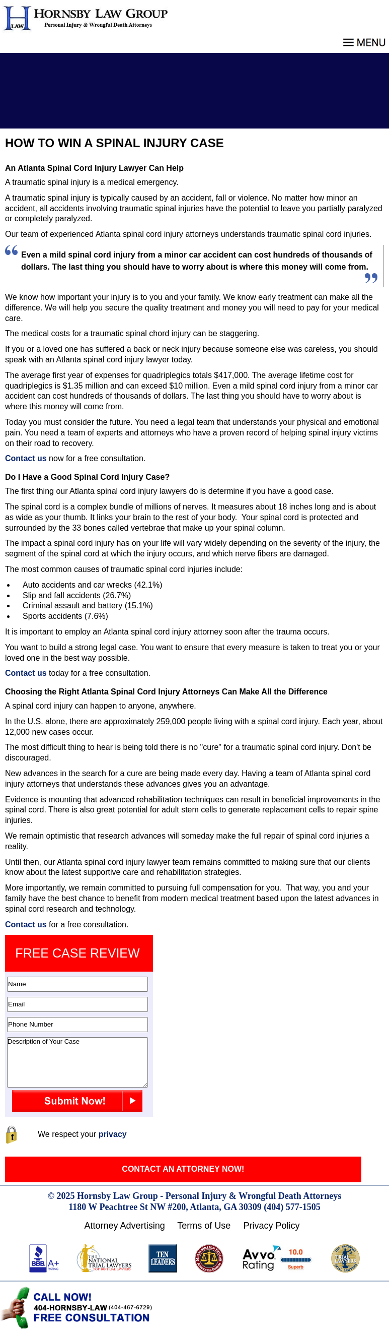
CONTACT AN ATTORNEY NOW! (183, 1169)
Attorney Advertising (125, 1226)
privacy (113, 1134)
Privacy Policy (271, 1226)
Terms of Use (203, 1226)
